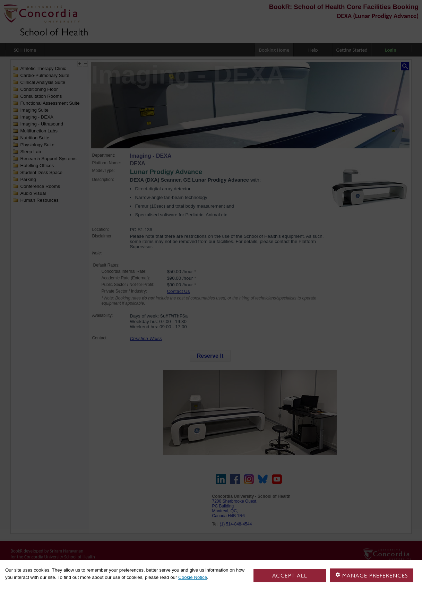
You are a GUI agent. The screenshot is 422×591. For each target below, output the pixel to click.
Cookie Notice (192, 577)
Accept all (290, 575)
